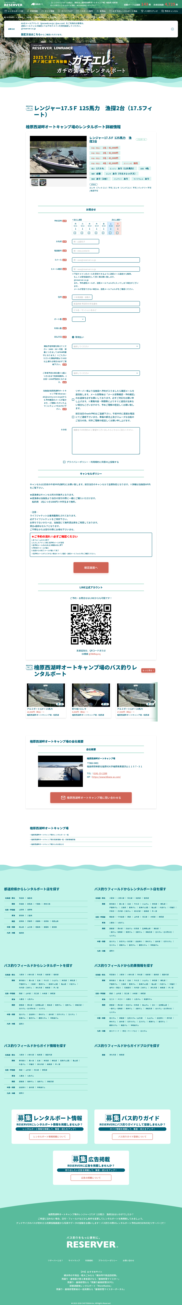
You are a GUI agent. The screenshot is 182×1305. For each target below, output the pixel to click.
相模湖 (154, 911)
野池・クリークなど (130, 1036)
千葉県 (38, 904)
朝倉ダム (124, 1030)
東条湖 (156, 929)
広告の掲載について (91, 1183)
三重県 (29, 916)
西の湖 (120, 929)
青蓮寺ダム (148, 1004)
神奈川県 (47, 904)
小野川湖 (121, 898)
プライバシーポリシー (107, 1266)
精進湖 (111, 917)
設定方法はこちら (31, 34)
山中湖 (136, 917)
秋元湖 (130, 898)
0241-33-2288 (100, 773)
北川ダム (144, 1036)
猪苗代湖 (165, 976)
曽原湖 (146, 898)
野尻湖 (161, 917)
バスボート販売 (84, 11)
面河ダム (132, 946)
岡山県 (21, 927)
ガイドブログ (65, 11)
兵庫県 (38, 922)
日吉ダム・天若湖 (132, 929)
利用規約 (89, 1266)
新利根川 (112, 904)
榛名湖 (163, 904)
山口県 (29, 927)
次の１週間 (116, 219)
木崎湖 (153, 917)
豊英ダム (132, 908)
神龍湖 (121, 1023)
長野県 (29, 910)
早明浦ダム (155, 946)
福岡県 (21, 933)
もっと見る (147, 670)
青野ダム (129, 933)
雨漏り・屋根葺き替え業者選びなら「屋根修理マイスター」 (91, 1284)
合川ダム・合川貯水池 (164, 933)
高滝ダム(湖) (143, 908)
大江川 (120, 1004)
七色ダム (121, 923)
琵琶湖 (111, 929)
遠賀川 (111, 952)
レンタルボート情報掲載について (49, 1142)
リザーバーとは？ (55, 1266)
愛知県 (21, 916)
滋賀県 (21, 922)
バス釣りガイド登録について (132, 1142)
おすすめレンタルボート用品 (123, 11)
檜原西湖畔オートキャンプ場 (49, 828)
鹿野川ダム (143, 946)
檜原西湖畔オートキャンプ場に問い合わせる (91, 797)
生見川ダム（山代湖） (136, 1023)
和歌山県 (55, 922)
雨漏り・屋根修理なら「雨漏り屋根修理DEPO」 (91, 1288)
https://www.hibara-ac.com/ (106, 777)
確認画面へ (91, 567)
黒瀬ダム (122, 946)
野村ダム (149, 942)
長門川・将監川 (123, 989)
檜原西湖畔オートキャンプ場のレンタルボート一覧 (50, 835)
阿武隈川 (112, 976)
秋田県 (21, 898)
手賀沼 (120, 911)
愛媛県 (46, 927)
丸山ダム (150, 1023)
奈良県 (46, 922)
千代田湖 (121, 917)
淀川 (154, 1010)
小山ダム (145, 904)
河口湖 (144, 917)
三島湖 (123, 908)
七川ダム (112, 936)
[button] (154, 702)
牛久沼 (136, 904)
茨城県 (21, 904)
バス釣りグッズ (149, 11)
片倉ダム (163, 908)
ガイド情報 (47, 11)
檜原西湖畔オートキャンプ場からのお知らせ (47, 844)
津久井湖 (145, 911)
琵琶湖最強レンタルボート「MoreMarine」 (91, 1291)
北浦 (129, 904)
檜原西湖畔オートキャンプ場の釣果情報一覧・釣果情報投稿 (53, 840)
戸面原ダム (113, 908)
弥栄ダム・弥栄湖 (125, 942)
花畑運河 (135, 989)
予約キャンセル (169, 11)
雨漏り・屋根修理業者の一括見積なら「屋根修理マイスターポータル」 (91, 1295)
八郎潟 (111, 898)
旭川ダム (112, 942)
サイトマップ (74, 1266)
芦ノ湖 (163, 911)
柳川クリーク (114, 1036)
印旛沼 (111, 911)
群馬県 (29, 904)
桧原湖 (138, 898)
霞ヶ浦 (121, 904)
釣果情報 (32, 11)
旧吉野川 (139, 942)
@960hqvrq (95, 654)
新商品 (101, 11)
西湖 (129, 917)
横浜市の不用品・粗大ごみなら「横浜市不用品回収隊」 (91, 1281)
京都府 (29, 922)
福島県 (36, 4)
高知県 (54, 927)
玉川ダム (112, 946)
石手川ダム (168, 942)
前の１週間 (78, 219)
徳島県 (38, 927)
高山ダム (145, 1010)
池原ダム (139, 933)
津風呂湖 (149, 933)
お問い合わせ (128, 1266)
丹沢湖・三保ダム (132, 911)
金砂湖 (158, 942)
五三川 (111, 1004)
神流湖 (154, 904)
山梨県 (21, 910)
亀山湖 (154, 908)
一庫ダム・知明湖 (115, 933)
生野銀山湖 (146, 929)
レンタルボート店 (13, 11)
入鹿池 (111, 923)
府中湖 (169, 1023)
